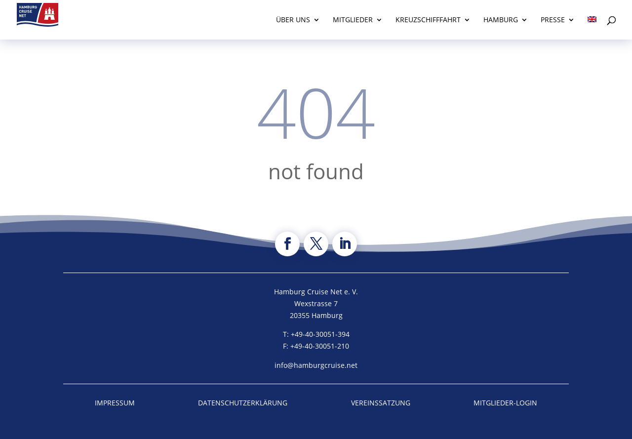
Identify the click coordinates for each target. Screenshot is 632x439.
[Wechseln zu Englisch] (592, 28)
